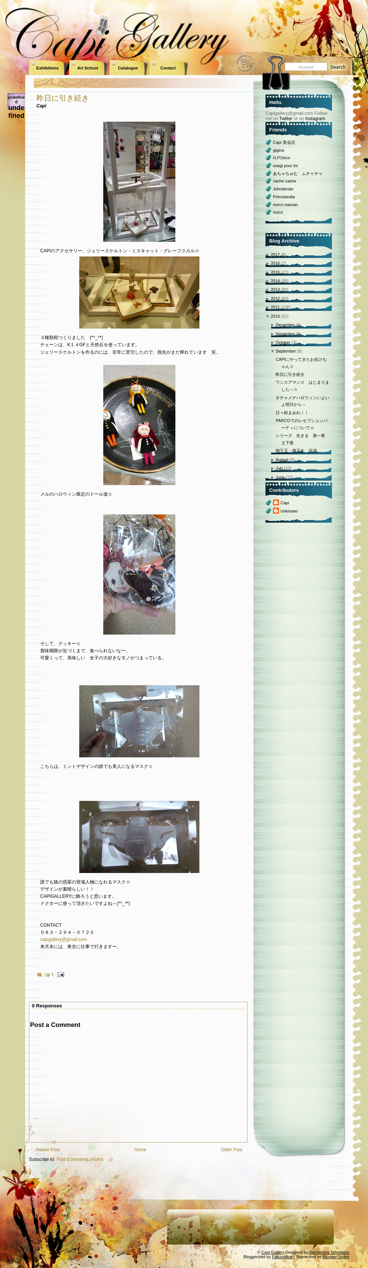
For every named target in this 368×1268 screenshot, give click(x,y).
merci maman (285, 204)
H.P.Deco (281, 157)
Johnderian (283, 189)
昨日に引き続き (62, 98)
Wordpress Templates (329, 1252)
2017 (275, 254)
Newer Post (48, 1149)
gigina (278, 150)
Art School (87, 68)
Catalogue (128, 68)
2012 (275, 298)
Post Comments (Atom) (79, 1159)
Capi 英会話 (284, 142)
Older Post (231, 1149)
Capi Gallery (272, 1252)
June (280, 477)
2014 (275, 281)
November (285, 334)
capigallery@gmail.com (63, 939)
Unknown (289, 511)
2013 (275, 289)
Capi (285, 503)
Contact (168, 68)
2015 (275, 272)
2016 (275, 263)
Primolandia (284, 196)
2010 (275, 316)
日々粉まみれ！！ (292, 412)
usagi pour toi (285, 165)
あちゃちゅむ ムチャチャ (298, 173)
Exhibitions (47, 68)
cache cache (284, 181)
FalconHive (282, 1256)
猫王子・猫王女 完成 (296, 450)
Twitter (285, 118)
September (286, 351)
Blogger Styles (336, 1256)
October (283, 342)
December (285, 325)
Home (140, 1149)
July (279, 468)
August (282, 459)
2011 (275, 307)
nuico (278, 212)
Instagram (315, 118)
